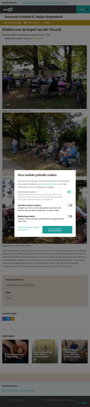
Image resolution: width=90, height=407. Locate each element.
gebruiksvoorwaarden (48, 184)
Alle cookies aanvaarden (55, 230)
